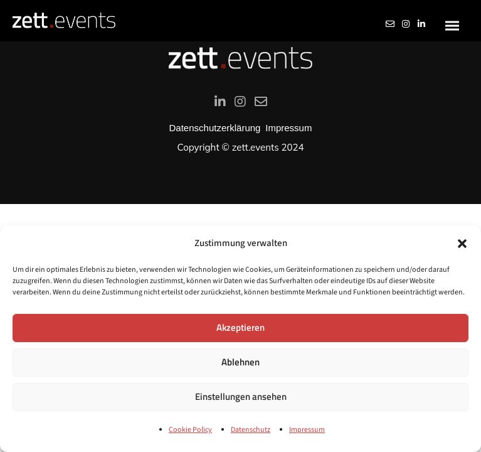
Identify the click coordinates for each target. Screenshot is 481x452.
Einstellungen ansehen (241, 396)
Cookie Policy (190, 429)
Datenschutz (250, 429)
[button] (462, 243)
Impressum (307, 429)
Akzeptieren (240, 327)
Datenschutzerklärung (215, 127)
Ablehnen (240, 362)
